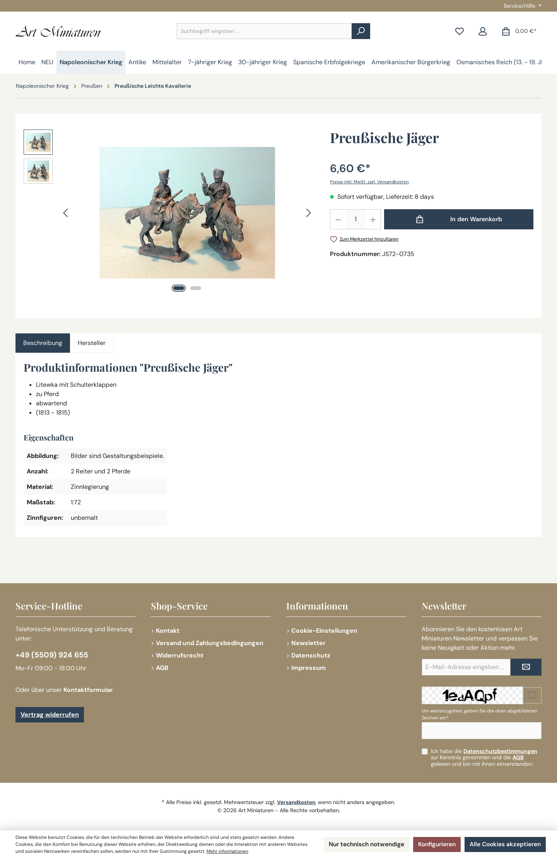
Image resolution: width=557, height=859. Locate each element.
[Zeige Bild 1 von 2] (178, 288)
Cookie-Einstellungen (324, 631)
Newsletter (308, 643)
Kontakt (167, 631)
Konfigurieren (434, 844)
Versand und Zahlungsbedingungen (209, 643)
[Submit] (526, 667)
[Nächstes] (308, 212)
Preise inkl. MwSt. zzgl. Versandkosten (370, 182)
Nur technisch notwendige (361, 844)
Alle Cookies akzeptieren (504, 844)
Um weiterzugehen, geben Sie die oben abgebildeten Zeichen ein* (479, 714)
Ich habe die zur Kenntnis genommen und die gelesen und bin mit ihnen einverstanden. (484, 758)
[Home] (26, 62)
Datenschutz (310, 655)
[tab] (42, 343)
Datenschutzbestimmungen (500, 751)
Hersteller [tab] (92, 343)
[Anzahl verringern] (338, 219)
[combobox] (264, 31)
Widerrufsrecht (179, 655)
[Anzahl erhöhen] (373, 219)
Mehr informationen (249, 852)
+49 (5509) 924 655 (53, 655)
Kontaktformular (88, 690)
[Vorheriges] (66, 212)
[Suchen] (361, 31)
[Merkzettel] (459, 31)
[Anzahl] (356, 219)
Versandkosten (296, 802)
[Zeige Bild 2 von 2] (195, 288)
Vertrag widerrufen (50, 715)
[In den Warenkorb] (458, 219)
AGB (162, 668)
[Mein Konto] (482, 31)
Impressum (308, 668)
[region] (169, 213)
